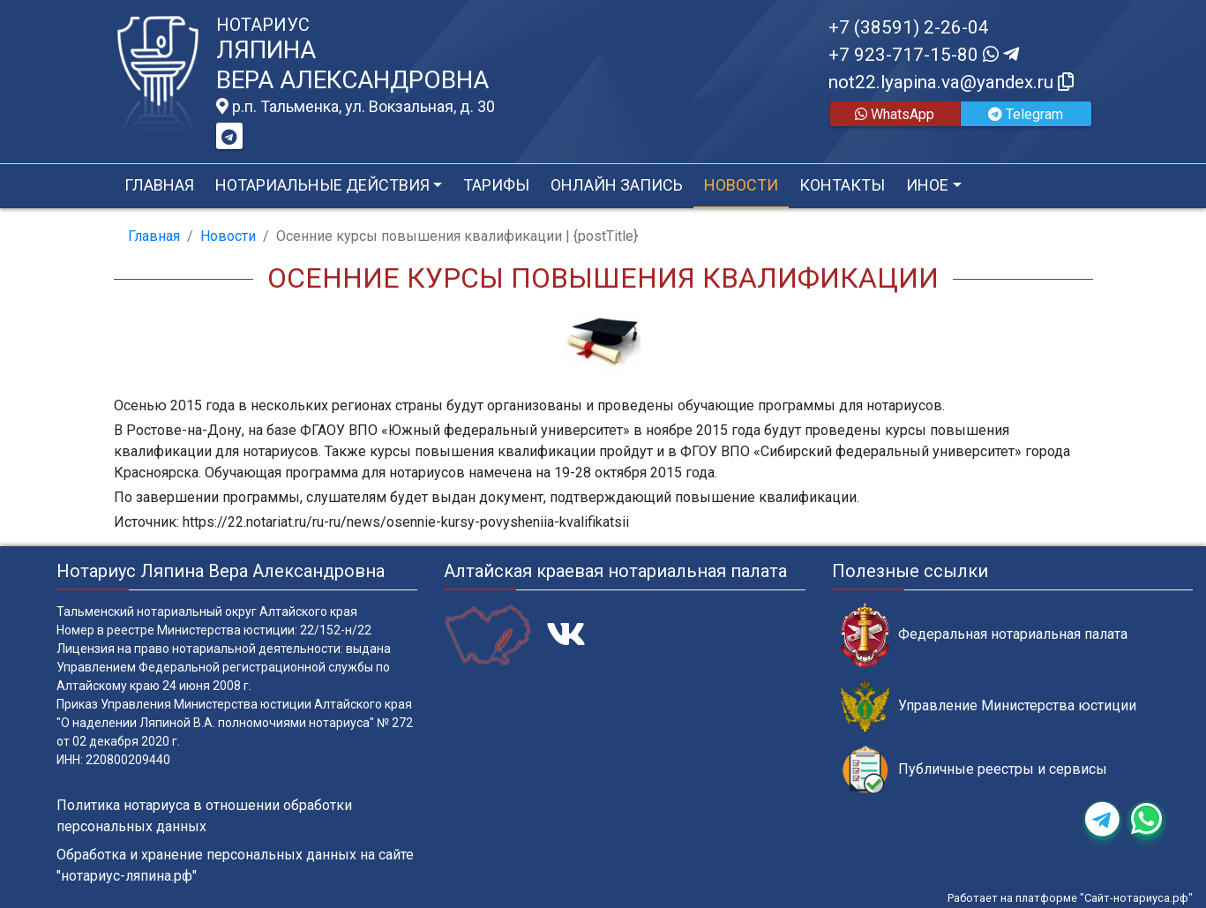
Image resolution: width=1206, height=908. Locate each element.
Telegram (1025, 114)
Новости (741, 185)
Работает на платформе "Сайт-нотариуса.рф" (1070, 897)
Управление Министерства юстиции (988, 706)
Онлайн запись (617, 185)
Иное (927, 185)
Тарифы (496, 185)
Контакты (842, 185)
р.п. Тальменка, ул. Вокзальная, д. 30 (355, 107)
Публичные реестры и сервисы (974, 770)
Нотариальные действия (322, 185)
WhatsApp (894, 114)
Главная (159, 185)
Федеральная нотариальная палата (984, 635)
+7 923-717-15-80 (923, 54)
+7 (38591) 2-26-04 (908, 27)
